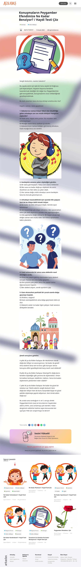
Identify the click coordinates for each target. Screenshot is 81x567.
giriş (46, 447)
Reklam (24, 558)
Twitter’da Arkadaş (52, 559)
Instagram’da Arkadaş (51, 562)
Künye (36, 559)
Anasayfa (12, 557)
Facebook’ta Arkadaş (53, 557)
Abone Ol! (25, 561)
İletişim (12, 561)
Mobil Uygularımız (14, 559)
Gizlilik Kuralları (39, 561)
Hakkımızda (38, 557)
